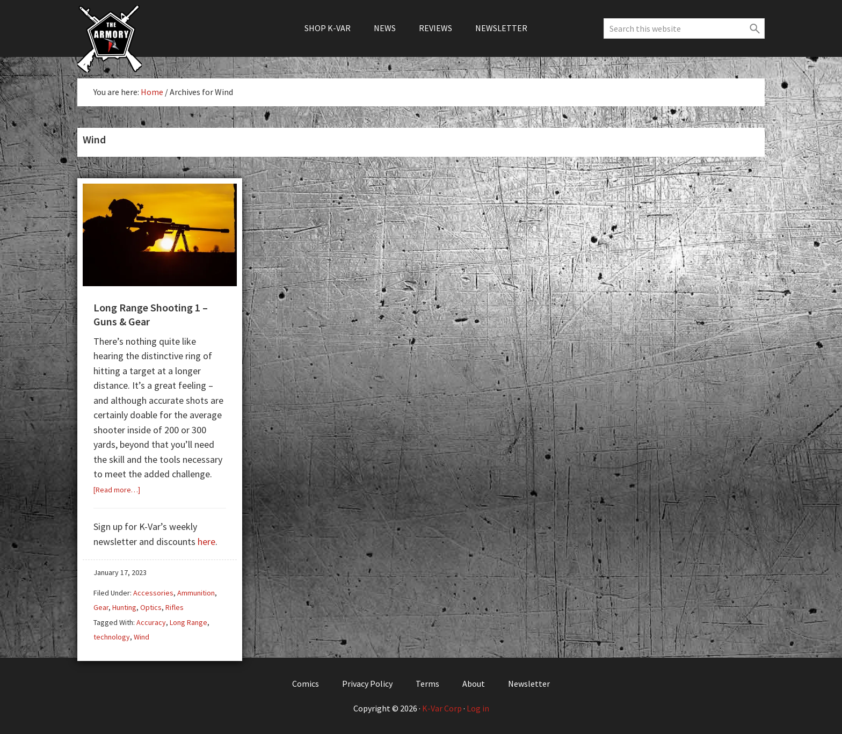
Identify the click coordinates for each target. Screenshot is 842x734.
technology (111, 637)
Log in (478, 708)
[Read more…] (116, 490)
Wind (141, 637)
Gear (100, 607)
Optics (151, 607)
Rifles (174, 607)
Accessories (153, 593)
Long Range (188, 622)
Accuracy (151, 622)
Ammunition (196, 593)
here (206, 541)
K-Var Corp (442, 708)
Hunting (124, 607)
